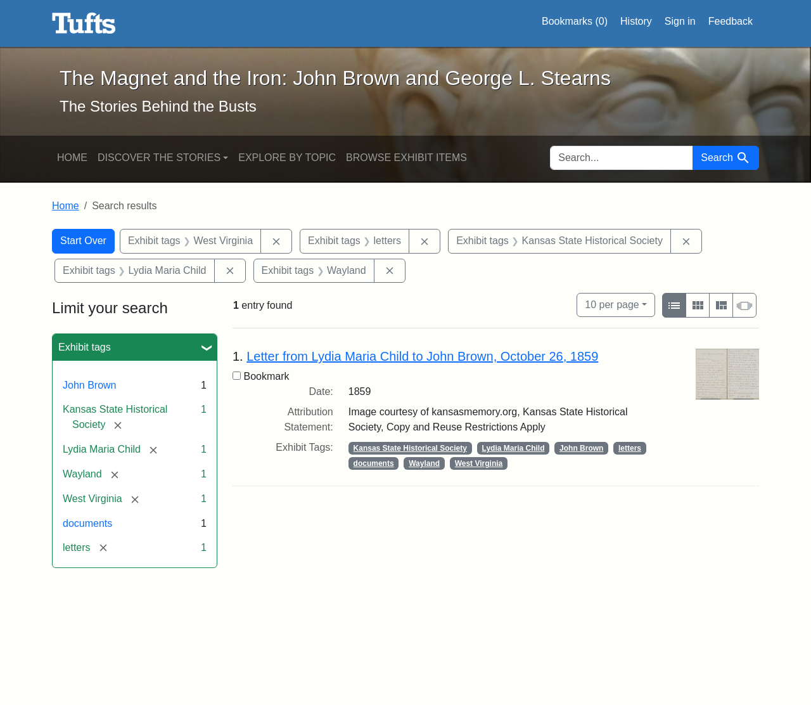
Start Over (83, 240)
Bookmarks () (575, 21)
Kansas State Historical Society (410, 448)
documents (87, 523)
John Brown (90, 385)
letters (629, 448)
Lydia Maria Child (513, 448)
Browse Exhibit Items (406, 157)
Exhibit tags (84, 347)
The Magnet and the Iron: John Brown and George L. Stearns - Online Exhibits (84, 23)
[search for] (621, 158)
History (636, 21)
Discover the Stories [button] (159, 157)
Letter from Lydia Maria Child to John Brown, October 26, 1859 (422, 356)
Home (72, 157)
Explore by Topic (287, 157)
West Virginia (479, 463)
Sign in (680, 21)
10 (612, 303)
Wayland (424, 463)
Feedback (730, 21)
